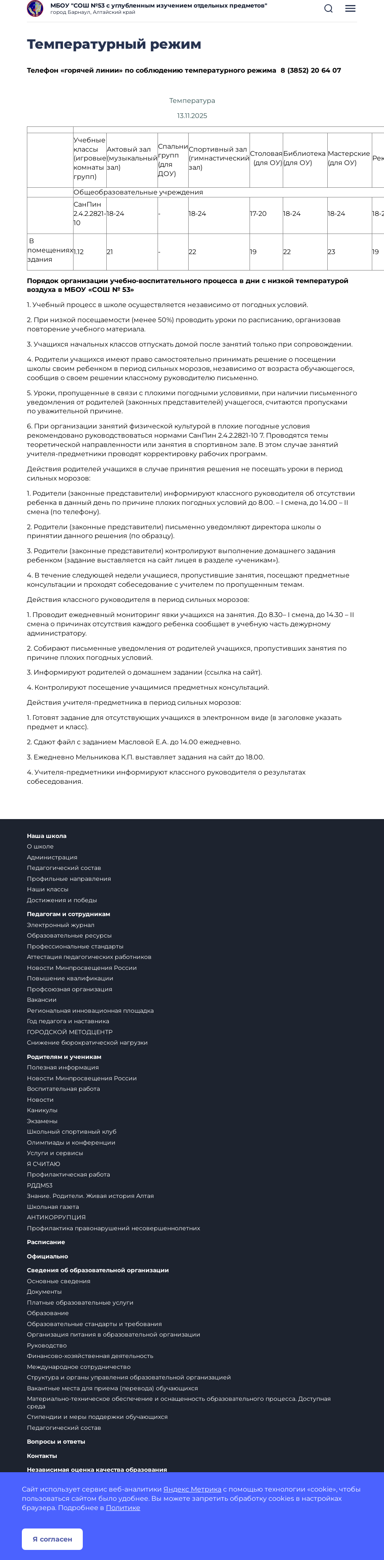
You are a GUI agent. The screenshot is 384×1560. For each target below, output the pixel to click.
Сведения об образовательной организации (98, 1270)
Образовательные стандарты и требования (94, 1324)
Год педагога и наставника (68, 1021)
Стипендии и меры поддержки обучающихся (97, 1417)
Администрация (52, 857)
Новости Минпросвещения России (82, 968)
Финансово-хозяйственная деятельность (90, 1356)
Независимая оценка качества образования (97, 1469)
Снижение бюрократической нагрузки (87, 1042)
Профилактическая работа (68, 1174)
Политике (123, 1508)
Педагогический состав (64, 868)
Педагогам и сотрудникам (68, 914)
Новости (40, 1099)
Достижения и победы (62, 900)
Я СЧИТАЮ (43, 1164)
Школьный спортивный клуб (71, 1131)
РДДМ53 (40, 1185)
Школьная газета (53, 1207)
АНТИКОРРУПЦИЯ (56, 1217)
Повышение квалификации (70, 978)
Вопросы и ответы (56, 1441)
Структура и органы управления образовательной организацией (129, 1377)
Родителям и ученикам (64, 1057)
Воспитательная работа (63, 1089)
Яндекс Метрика (192, 1489)
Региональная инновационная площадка (90, 1010)
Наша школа (46, 836)
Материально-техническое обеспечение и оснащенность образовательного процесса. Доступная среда (179, 1402)
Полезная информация (63, 1067)
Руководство (47, 1345)
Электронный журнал (61, 925)
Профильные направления (69, 878)
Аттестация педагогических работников (89, 957)
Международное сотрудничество (79, 1367)
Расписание (46, 1242)
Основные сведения (58, 1281)
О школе (40, 846)
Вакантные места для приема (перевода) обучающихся (112, 1388)
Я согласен (52, 1539)
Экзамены (42, 1121)
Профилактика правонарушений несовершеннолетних (113, 1228)
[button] (329, 8)
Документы (44, 1291)
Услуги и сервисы (55, 1153)
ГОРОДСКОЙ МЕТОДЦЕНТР (70, 1032)
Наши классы (47, 889)
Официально (47, 1256)
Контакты (42, 1456)
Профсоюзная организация (69, 989)
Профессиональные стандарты (75, 946)
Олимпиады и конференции (71, 1142)
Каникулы (42, 1110)
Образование (48, 1313)
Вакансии (42, 999)
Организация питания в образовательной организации (113, 1334)
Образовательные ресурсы (69, 935)
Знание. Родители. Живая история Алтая (90, 1196)
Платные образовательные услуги (80, 1302)
